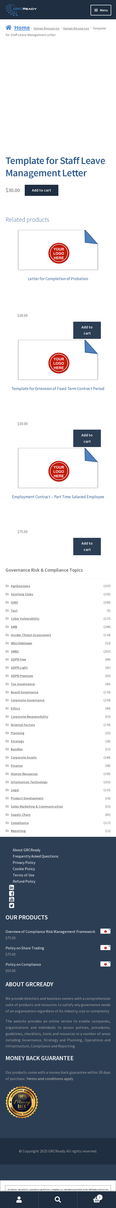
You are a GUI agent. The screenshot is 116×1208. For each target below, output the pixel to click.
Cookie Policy (24, 868)
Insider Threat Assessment (31, 635)
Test (14, 610)
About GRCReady (26, 849)
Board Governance (24, 692)
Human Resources (47, 28)
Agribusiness (20, 586)
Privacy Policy (24, 862)
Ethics (15, 708)
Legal (15, 790)
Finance (17, 765)
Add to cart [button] (87, 330)
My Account (19, 1200)
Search (58, 1200)
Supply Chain (21, 814)
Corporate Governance (27, 700)
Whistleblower (21, 643)
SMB (14, 627)
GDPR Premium (22, 676)
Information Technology (29, 782)
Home (22, 27)
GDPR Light (19, 667)
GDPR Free (18, 659)
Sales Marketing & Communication (37, 806)
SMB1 (15, 651)
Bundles (17, 749)
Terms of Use (23, 875)
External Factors (23, 725)
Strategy (17, 741)
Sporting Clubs (22, 594)
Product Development (27, 798)
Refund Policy (24, 881)
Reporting (18, 831)
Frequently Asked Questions (35, 856)
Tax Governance (23, 684)
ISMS (14, 602)
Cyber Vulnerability (25, 618)
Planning (17, 733)
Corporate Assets (24, 757)
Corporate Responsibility (29, 716)
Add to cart (41, 190)
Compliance (20, 823)
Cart (90, 1196)
